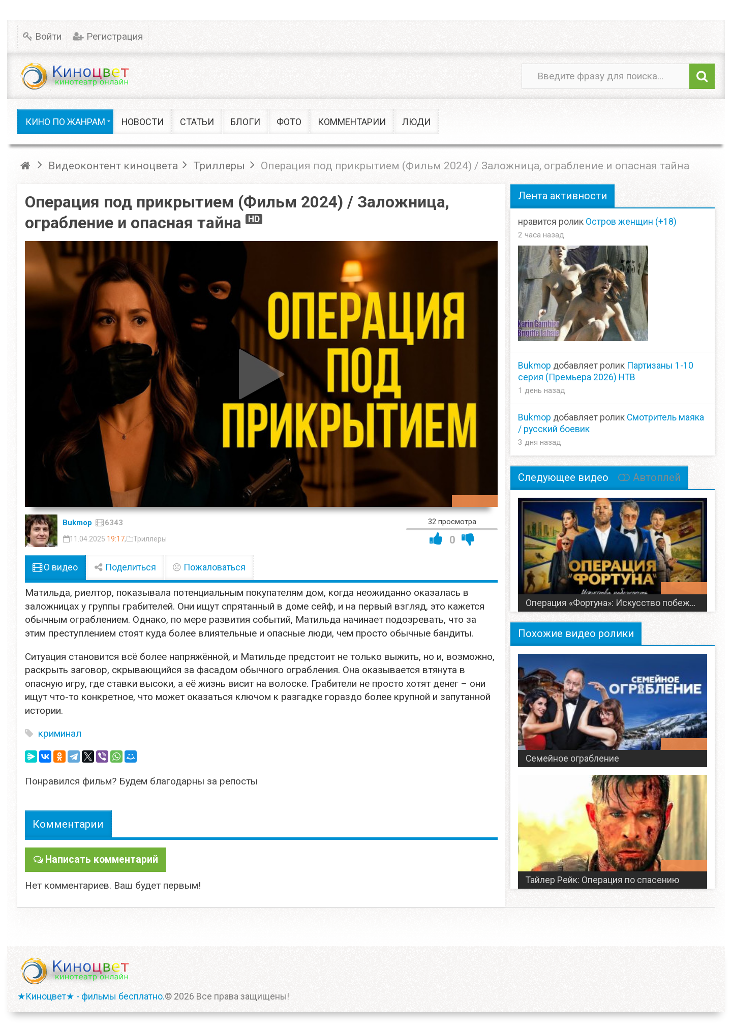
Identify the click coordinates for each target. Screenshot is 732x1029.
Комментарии (68, 824)
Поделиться (125, 567)
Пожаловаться (209, 567)
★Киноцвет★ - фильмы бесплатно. (91, 996)
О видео (55, 567)
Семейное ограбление (572, 758)
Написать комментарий (100, 859)
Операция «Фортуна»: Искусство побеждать (616, 603)
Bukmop (77, 522)
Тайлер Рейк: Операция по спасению (602, 880)
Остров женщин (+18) (631, 222)
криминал (59, 733)
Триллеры (150, 539)
